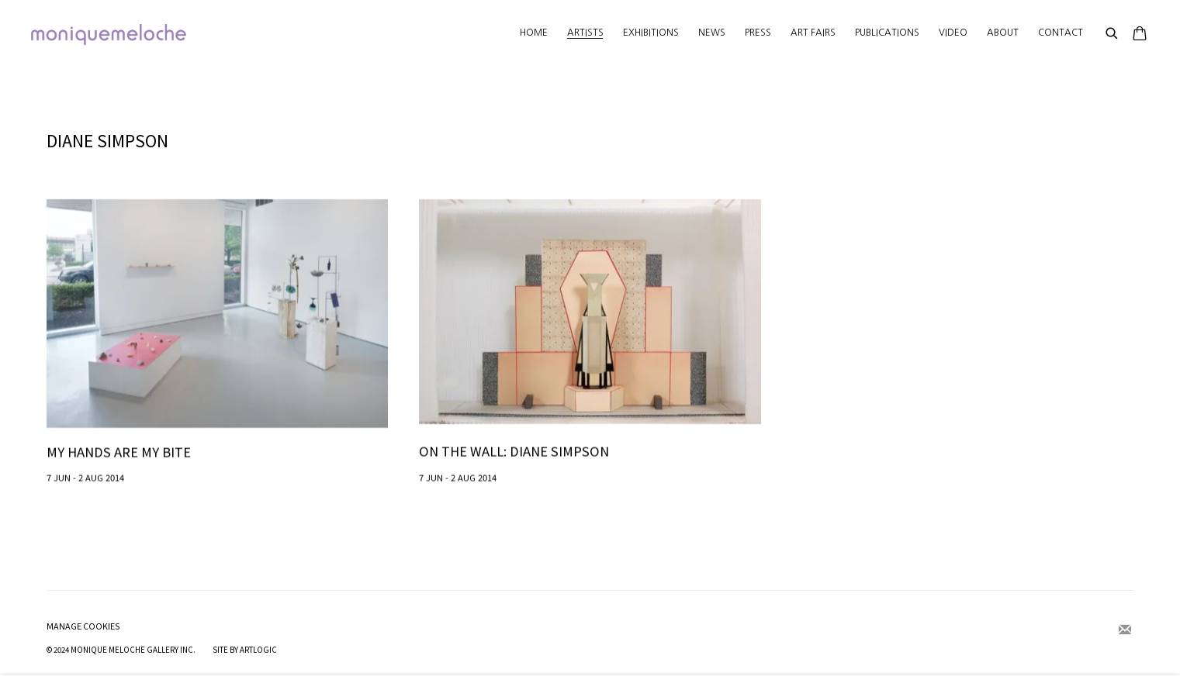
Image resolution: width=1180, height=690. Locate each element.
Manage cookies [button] (83, 626)
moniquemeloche (108, 34)
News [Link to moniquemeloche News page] (711, 32)
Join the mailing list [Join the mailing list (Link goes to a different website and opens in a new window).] (1125, 630)
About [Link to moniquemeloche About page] (1003, 32)
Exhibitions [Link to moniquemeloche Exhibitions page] (651, 32)
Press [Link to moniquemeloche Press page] (758, 32)
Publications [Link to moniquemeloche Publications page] (887, 32)
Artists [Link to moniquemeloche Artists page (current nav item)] (585, 32)
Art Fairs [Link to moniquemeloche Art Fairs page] (813, 32)
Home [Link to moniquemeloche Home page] (534, 32)
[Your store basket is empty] (1139, 35)
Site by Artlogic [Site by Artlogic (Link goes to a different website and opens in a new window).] (245, 649)
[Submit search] (1112, 34)
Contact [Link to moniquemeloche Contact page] (1060, 32)
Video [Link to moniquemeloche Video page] (953, 32)
